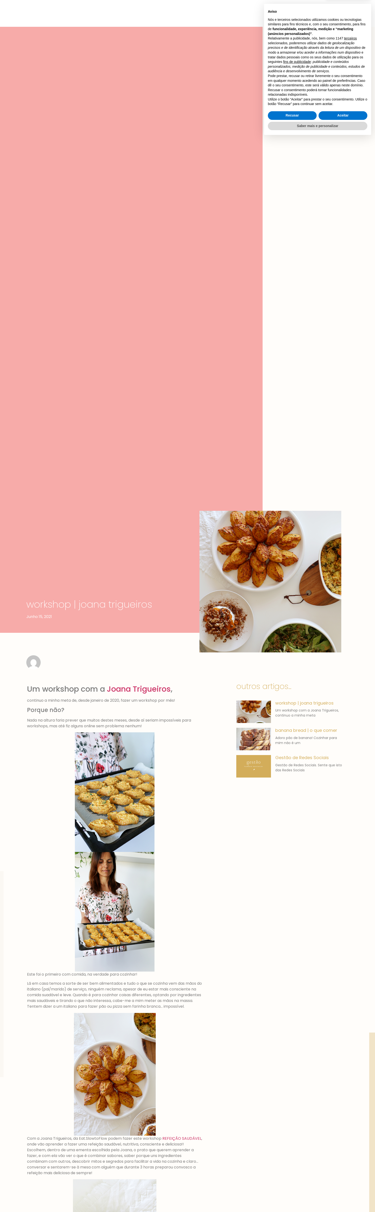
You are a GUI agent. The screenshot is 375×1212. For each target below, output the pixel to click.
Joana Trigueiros (139, 689)
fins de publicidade (297, 1135)
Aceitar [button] (342, 1188)
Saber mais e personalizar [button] (317, 1199)
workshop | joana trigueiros (304, 703)
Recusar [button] (292, 1188)
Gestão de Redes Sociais (302, 758)
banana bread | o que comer (306, 730)
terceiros (350, 1111)
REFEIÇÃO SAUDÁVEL (181, 1138)
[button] (317, 9)
